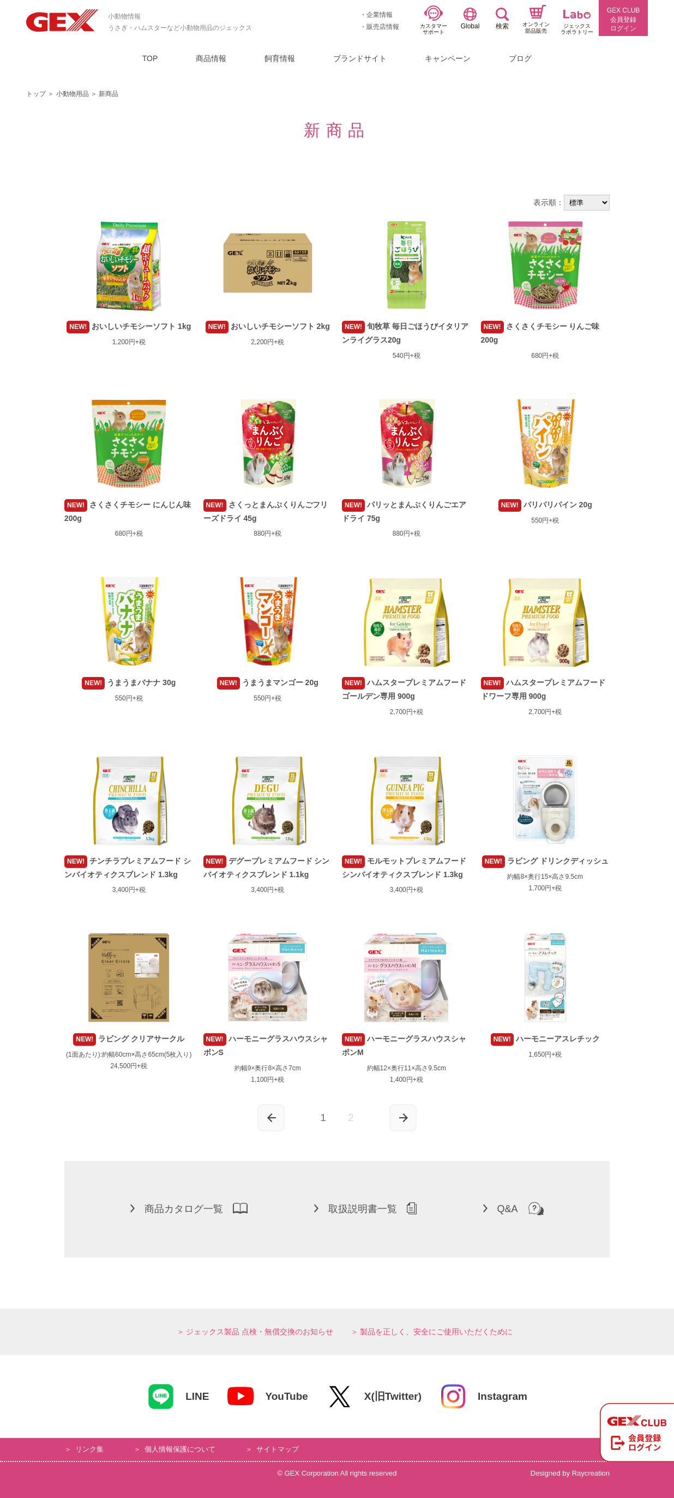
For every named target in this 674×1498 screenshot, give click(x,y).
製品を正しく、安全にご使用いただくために (436, 1331)
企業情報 (379, 15)
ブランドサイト (360, 58)
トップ (36, 94)
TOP (150, 58)
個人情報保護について (180, 1449)
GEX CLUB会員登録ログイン (623, 20)
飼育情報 (279, 58)
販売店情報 (382, 27)
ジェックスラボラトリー (577, 22)
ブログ (520, 58)
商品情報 (211, 58)
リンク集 (89, 1449)
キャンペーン (448, 58)
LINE (178, 1396)
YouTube (267, 1396)
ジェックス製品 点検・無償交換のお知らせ (259, 1331)
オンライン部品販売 (536, 19)
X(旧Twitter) (374, 1396)
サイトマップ (277, 1449)
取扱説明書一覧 (365, 1208)
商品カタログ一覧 (189, 1208)
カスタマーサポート (433, 20)
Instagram (483, 1396)
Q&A (513, 1208)
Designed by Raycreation (570, 1473)
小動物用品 (72, 94)
